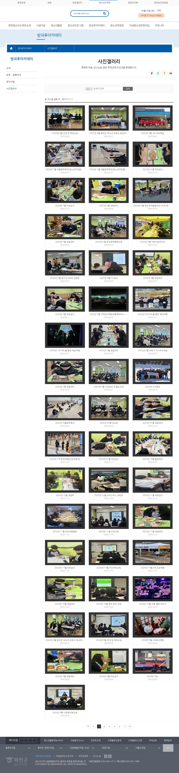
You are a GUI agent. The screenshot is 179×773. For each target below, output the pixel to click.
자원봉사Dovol (77, 740)
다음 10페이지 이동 (125, 726)
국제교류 (153, 740)
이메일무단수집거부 (64, 756)
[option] (53, 740)
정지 (26, 740)
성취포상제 (96, 740)
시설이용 (40, 25)
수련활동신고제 (135, 740)
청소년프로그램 (75, 25)
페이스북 (152, 73)
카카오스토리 (164, 73)
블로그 (109, 756)
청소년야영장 (117, 25)
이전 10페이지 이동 (93, 726)
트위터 (158, 73)
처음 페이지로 (88, 726)
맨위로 (168, 748)
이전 (22, 740)
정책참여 (168, 740)
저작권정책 (83, 756)
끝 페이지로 (130, 726)
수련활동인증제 (114, 740)
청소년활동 (56, 25)
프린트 (170, 73)
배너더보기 (34, 740)
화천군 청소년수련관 (25, 12)
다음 (30, 740)
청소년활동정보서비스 (53, 740)
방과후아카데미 (97, 25)
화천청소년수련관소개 (19, 25)
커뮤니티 (159, 25)
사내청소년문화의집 (139, 25)
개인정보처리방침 (43, 756)
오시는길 (97, 756)
